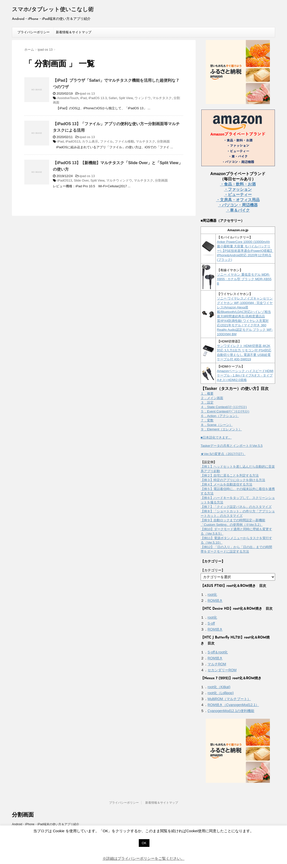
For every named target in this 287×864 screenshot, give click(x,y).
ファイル (106, 141)
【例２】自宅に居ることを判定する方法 (230, 475)
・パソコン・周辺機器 (238, 205)
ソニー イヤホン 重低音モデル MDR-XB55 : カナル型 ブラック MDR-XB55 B (244, 279)
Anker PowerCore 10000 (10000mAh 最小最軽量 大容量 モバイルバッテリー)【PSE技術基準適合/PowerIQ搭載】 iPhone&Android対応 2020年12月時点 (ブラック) (245, 251)
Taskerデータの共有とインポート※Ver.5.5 (232, 446)
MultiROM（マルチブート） (229, 699)
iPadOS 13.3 (97, 98)
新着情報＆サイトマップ (73, 32)
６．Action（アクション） (220, 416)
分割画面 (163, 141)
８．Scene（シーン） (217, 425)
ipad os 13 (87, 93)
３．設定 (207, 402)
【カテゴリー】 (213, 570)
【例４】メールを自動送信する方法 (226, 484)
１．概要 (207, 393)
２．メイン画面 (212, 398)
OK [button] (144, 843)
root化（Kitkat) (219, 687)
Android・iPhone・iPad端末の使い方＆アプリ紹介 (45, 824)
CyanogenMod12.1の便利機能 (231, 711)
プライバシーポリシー (33, 32)
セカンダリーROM (222, 670)
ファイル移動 (124, 141)
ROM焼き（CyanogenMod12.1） (233, 705)
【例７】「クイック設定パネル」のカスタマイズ (236, 507)
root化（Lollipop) (221, 693)
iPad (83, 98)
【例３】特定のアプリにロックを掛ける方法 (233, 480)
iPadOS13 (73, 141)
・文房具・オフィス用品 (238, 200)
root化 (212, 595)
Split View (126, 98)
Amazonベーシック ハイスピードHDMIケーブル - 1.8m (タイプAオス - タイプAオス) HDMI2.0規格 (245, 375)
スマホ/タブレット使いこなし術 (53, 10)
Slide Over (81, 180)
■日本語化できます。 (216, 437)
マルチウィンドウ (119, 180)
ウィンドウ (143, 98)
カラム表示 (90, 141)
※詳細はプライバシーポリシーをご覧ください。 (143, 858)
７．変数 (207, 420)
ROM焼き (215, 600)
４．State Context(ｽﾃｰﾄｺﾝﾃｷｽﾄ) (224, 407)
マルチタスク (162, 98)
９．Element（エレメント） (221, 429)
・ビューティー (238, 194)
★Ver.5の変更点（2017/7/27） (223, 454)
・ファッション (238, 189)
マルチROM (217, 664)
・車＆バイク (238, 210)
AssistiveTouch (67, 98)
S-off (211, 623)
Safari (112, 98)
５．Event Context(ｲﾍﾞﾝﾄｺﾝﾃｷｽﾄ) (225, 411)
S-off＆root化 (218, 652)
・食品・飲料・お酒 (238, 184)
